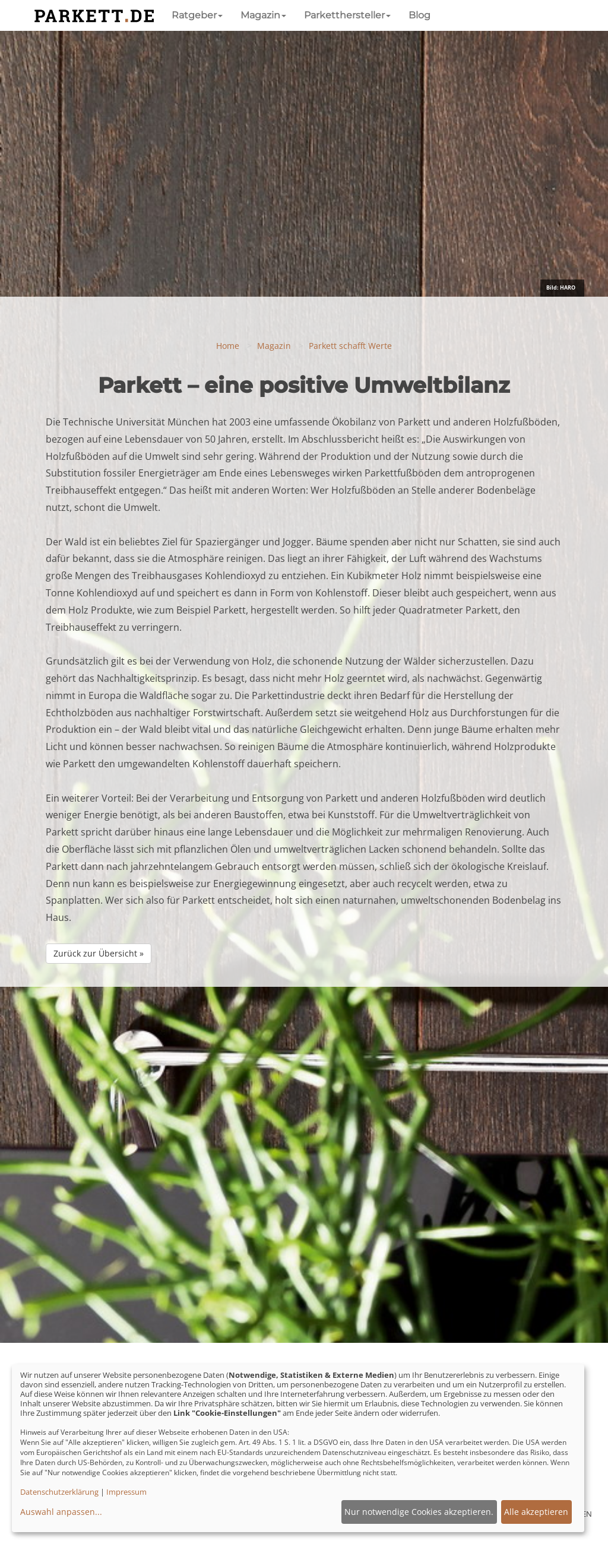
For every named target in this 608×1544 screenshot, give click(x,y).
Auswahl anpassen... (61, 1511)
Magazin (263, 15)
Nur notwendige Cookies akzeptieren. (418, 1511)
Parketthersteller (347, 15)
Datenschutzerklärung (59, 1491)
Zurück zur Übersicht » (98, 953)
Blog (419, 15)
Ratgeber (197, 15)
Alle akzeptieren (536, 1511)
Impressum (126, 1491)
